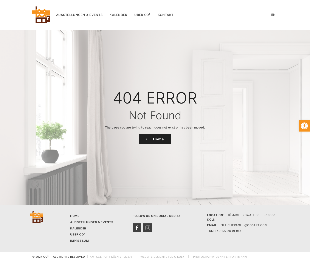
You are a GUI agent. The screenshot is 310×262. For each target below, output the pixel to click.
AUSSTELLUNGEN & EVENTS (91, 222)
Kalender (115, 15)
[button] (304, 126)
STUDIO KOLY (175, 257)
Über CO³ (138, 15)
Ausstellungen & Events (78, 15)
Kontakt (161, 15)
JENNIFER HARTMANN (231, 257)
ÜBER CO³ (77, 234)
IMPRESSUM (79, 240)
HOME (74, 216)
